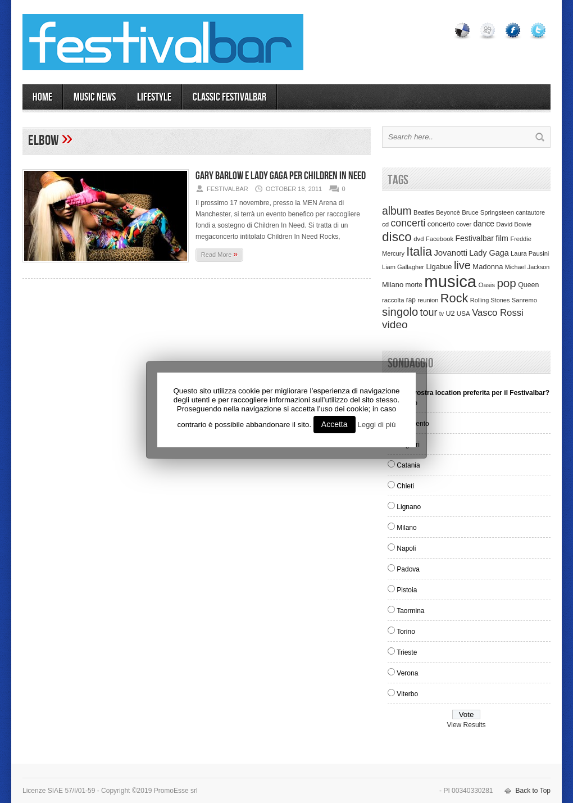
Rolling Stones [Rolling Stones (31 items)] (490, 300)
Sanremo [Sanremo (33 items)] (524, 300)
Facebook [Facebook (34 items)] (439, 238)
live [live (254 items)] (462, 265)
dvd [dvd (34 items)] (418, 238)
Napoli (406, 548)
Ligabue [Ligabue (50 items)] (439, 266)
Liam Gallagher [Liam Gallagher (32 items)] (403, 267)
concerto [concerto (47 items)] (441, 224)
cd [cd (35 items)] (385, 224)
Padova (408, 569)
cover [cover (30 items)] (464, 224)
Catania (408, 465)
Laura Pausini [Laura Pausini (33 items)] (530, 253)
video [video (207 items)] (395, 324)
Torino (406, 632)
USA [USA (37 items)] (463, 313)
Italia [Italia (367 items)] (419, 251)
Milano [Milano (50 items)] (392, 284)
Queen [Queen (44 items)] (528, 285)
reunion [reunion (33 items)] (427, 300)
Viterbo (407, 694)
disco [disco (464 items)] (397, 236)
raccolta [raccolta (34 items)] (393, 300)
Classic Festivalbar (229, 97)
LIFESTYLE (154, 97)
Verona (407, 673)
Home (42, 97)
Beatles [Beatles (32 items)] (423, 212)
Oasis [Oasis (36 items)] (486, 285)
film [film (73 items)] (501, 238)
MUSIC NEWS (95, 97)
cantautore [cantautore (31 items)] (530, 212)
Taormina (410, 611)
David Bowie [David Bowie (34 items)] (513, 224)
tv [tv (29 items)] (441, 313)
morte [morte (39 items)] (414, 285)
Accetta (334, 424)
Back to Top (533, 791)
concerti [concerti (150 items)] (407, 223)
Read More (219, 253)
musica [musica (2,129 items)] (450, 281)
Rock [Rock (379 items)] (454, 298)
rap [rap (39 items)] (411, 300)
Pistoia (407, 590)
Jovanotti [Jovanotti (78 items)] (450, 252)
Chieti (405, 486)
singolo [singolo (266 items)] (400, 312)
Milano (406, 528)
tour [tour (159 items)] (429, 312)
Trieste (407, 652)
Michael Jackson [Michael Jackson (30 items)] (527, 267)
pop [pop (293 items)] (506, 282)
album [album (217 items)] (397, 211)
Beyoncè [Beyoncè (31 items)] (448, 212)
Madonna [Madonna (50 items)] (487, 266)
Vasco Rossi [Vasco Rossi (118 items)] (498, 312)
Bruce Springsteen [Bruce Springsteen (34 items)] (488, 212)
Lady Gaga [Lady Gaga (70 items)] (488, 252)
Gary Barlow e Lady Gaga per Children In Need (280, 176)
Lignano (409, 507)
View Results (466, 725)
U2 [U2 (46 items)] (449, 313)
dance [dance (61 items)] (483, 224)
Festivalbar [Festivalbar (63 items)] (475, 238)
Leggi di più (376, 424)
